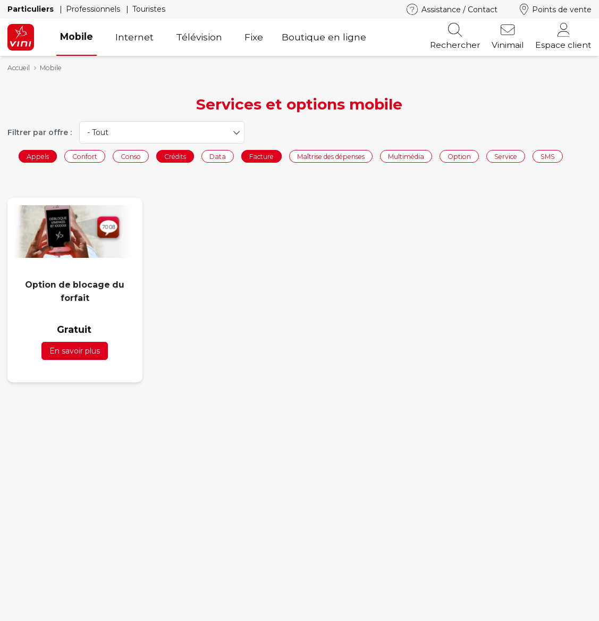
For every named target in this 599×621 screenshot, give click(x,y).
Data (217, 156)
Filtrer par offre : (39, 132)
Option (459, 156)
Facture (261, 156)
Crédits (175, 156)
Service (505, 156)
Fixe (253, 37)
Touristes (148, 9)
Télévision (199, 37)
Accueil (18, 68)
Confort (84, 156)
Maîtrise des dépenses (331, 156)
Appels (38, 156)
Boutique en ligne (324, 37)
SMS (548, 156)
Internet (134, 37)
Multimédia (406, 156)
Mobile (76, 36)
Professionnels (94, 9)
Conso (131, 156)
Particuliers (31, 9)
